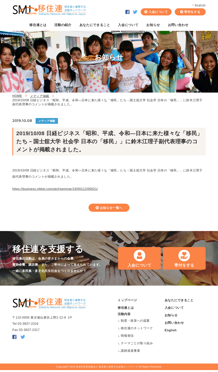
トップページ (127, 302)
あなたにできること (94, 25)
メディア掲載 (39, 96)
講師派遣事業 (130, 352)
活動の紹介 (62, 25)
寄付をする (192, 11)
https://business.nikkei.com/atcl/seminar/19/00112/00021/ (55, 189)
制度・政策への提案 (135, 322)
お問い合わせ (178, 25)
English (200, 5)
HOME (17, 96)
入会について (158, 11)
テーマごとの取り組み (137, 345)
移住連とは (37, 25)
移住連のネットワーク (137, 330)
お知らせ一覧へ (111, 209)
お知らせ (153, 25)
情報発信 (127, 337)
